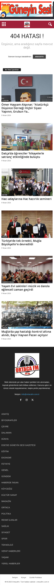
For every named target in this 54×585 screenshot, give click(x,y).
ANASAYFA (39, 57)
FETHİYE (5, 464)
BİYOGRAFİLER (9, 420)
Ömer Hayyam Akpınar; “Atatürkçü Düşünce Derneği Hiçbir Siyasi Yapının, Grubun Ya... (25, 108)
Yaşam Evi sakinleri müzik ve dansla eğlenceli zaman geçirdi (25, 287)
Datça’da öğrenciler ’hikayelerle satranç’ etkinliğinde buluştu (22, 155)
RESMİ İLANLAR (9, 520)
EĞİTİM (4, 195)
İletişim (15, 577)
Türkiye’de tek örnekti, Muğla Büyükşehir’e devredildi (21, 242)
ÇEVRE (5, 426)
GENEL (4, 149)
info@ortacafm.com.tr (30, 394)
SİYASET (5, 532)
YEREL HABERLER (10, 563)
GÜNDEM (5, 101)
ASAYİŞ (5, 414)
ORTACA (5, 507)
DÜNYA (4, 439)
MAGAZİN (6, 501)
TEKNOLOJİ (7, 545)
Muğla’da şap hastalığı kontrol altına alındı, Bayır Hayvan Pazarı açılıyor (26, 333)
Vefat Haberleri (10, 551)
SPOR (4, 538)
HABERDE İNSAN (8, 282)
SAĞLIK (4, 237)
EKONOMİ (6, 457)
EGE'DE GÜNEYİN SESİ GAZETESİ (18, 445)
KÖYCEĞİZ (6, 489)
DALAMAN (6, 433)
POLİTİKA (6, 514)
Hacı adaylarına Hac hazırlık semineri (26, 199)
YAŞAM (4, 557)
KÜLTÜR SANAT (9, 495)
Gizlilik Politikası (35, 577)
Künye (23, 577)
